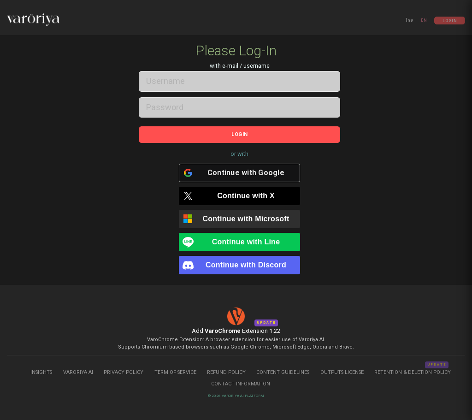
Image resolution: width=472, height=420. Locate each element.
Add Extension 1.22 (236, 327)
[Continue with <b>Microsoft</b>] (240, 216)
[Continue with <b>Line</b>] (240, 239)
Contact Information (240, 381)
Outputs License (342, 369)
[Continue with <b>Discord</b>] (240, 262)
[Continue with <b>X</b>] (240, 193)
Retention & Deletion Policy (412, 369)
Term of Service (175, 369)
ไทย (409, 20)
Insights (41, 369)
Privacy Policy (123, 369)
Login (449, 20)
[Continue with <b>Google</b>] (240, 170)
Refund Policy (227, 369)
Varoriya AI (78, 369)
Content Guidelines (283, 369)
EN (424, 20)
